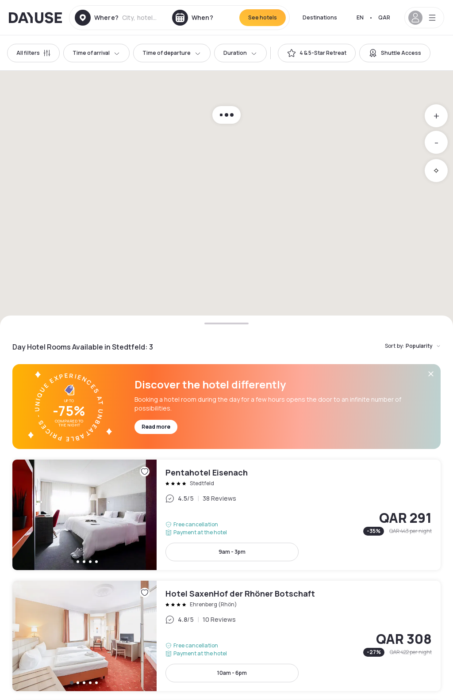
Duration (240, 53)
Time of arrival (96, 53)
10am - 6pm (232, 673)
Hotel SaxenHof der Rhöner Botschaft (226, 636)
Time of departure (171, 53)
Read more (156, 426)
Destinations (320, 17)
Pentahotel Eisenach (226, 515)
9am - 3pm (232, 551)
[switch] (317, 53)
